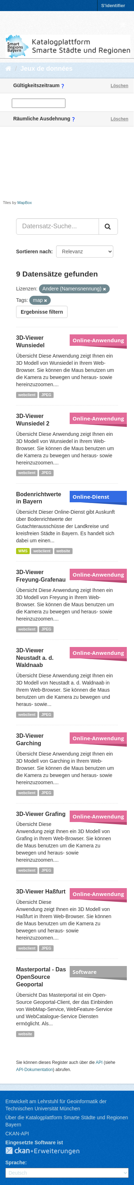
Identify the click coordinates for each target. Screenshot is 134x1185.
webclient (26, 395)
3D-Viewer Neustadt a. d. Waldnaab (35, 657)
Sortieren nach (33, 251)
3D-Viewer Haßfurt (40, 891)
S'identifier (113, 5)
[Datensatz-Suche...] (57, 226)
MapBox (25, 202)
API (99, 1062)
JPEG (46, 395)
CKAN (48, 1151)
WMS (23, 551)
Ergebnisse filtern (42, 312)
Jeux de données (46, 68)
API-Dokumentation (34, 1069)
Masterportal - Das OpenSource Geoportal (41, 976)
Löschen (119, 85)
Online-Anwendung (98, 340)
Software (84, 971)
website (63, 551)
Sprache (15, 1162)
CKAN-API (17, 1133)
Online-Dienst (91, 496)
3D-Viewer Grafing (40, 814)
